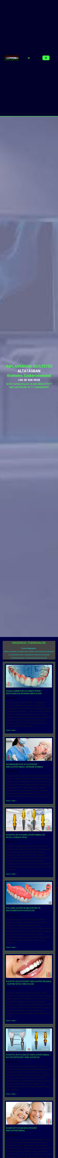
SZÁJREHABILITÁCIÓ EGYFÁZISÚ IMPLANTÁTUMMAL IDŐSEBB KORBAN (24, 765)
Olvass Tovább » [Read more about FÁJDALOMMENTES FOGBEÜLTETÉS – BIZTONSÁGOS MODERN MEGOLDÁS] (11, 730)
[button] (28, 58)
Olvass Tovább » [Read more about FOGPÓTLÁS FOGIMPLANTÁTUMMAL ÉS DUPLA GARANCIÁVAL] (11, 874)
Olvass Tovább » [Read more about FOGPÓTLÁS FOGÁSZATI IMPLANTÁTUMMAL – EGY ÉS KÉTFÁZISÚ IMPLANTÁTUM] (11, 1094)
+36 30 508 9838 (29, 380)
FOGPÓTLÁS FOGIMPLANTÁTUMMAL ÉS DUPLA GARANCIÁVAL (25, 835)
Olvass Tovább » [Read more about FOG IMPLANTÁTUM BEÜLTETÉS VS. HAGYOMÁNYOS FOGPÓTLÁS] (11, 947)
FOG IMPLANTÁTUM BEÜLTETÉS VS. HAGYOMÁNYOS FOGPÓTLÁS (23, 909)
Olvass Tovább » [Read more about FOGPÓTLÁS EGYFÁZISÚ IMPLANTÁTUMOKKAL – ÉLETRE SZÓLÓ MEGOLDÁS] (11, 1021)
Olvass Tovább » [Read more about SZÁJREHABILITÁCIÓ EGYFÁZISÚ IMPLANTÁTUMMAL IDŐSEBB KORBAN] (11, 801)
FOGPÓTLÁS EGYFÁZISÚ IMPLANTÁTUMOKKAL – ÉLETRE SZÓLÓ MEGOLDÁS (29, 982)
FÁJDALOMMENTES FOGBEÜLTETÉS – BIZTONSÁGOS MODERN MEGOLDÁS (24, 692)
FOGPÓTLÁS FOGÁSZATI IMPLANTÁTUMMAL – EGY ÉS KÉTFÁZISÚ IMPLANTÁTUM (28, 1055)
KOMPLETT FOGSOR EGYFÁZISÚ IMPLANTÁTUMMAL (21, 1129)
